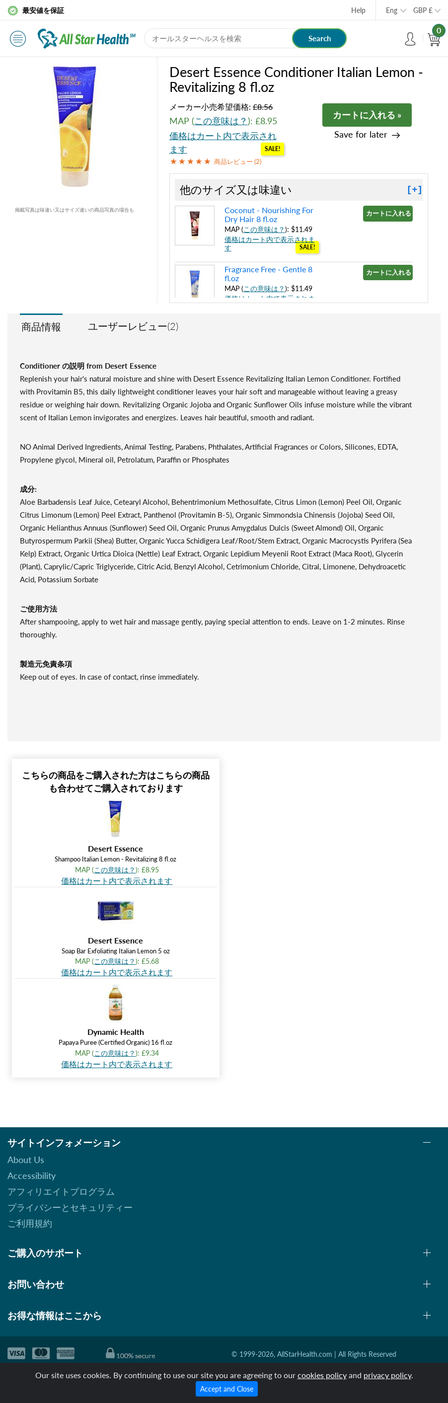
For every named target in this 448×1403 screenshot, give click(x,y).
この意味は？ (221, 120)
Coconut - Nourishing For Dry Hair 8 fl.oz (268, 214)
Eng (391, 10)
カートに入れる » (367, 114)
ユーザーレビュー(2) (133, 326)
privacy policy (387, 1375)
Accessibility (31, 1175)
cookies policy (322, 1375)
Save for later (360, 134)
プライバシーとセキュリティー (70, 1207)
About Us (25, 1159)
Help (358, 10)
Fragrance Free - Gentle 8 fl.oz (268, 273)
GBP (423, 10)
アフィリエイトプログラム (61, 1191)
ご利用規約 (29, 1223)
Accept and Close (226, 1389)
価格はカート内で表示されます (116, 880)
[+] (415, 190)
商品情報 (41, 326)
